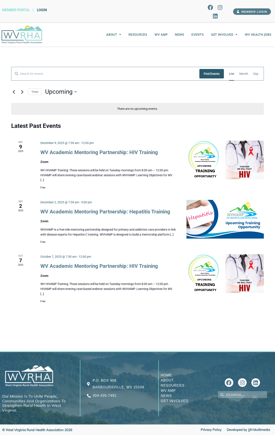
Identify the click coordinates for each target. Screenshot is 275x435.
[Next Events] (22, 91)
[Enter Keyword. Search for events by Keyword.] (105, 74)
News (179, 34)
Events (197, 34)
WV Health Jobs (258, 34)
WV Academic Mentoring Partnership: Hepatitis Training (105, 212)
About (113, 34)
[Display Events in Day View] (255, 74)
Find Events (212, 73)
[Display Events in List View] (231, 74)
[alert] (137, 109)
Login (42, 10)
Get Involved (224, 34)
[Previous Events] (13, 91)
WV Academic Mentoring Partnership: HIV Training (99, 152)
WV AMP (160, 34)
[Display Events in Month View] (243, 74)
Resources (137, 34)
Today (34, 91)
